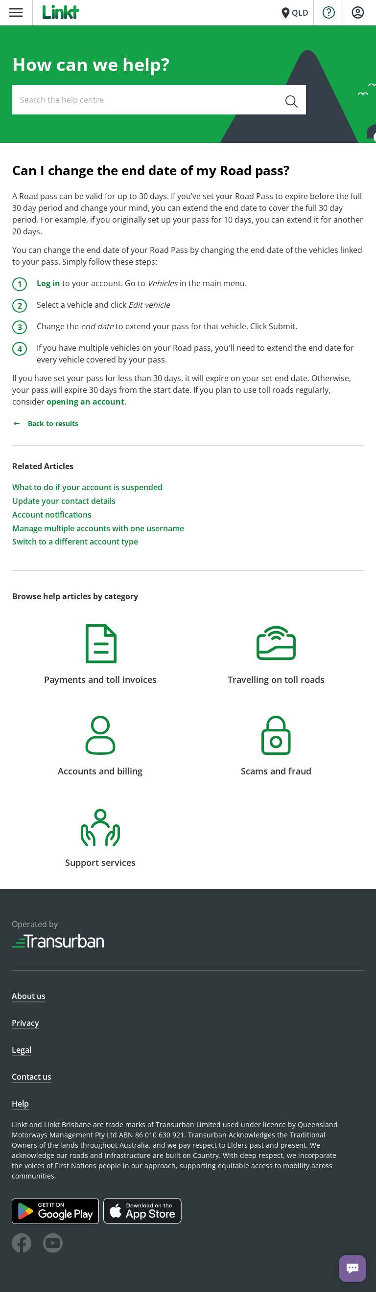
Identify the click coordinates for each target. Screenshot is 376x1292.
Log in (48, 283)
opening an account (85, 401)
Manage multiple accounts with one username (98, 528)
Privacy (25, 1023)
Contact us (31, 1076)
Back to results (45, 423)
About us (29, 996)
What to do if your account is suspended (87, 487)
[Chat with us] (352, 1268)
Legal (21, 1049)
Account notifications (52, 515)
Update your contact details (64, 501)
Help (20, 1103)
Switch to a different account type (75, 542)
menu (16, 12)
